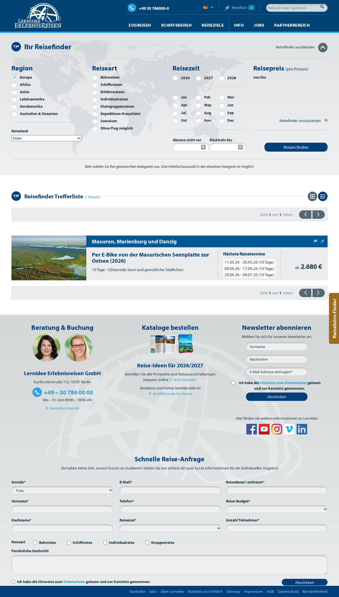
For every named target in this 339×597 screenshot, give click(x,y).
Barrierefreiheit (315, 591)
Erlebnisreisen (108, 92)
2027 (204, 78)
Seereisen (104, 121)
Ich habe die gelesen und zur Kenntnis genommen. (279, 385)
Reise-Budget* (238, 501)
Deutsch (208, 7)
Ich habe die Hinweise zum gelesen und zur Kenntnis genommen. (84, 581)
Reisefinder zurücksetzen (300, 120)
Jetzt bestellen (185, 379)
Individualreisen (110, 99)
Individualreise (121, 542)
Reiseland (19, 130)
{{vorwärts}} (318, 214)
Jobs (259, 25)
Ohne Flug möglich (112, 128)
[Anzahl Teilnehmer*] (277, 528)
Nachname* (21, 520)
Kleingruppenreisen (113, 106)
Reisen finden (296, 147)
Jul (179, 113)
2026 (181, 78)
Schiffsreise (82, 542)
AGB (270, 591)
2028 (227, 78)
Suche (323, 6)
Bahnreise (47, 542)
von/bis (259, 77)
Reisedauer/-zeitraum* (245, 482)
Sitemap (233, 591)
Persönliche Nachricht (30, 550)
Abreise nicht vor (187, 139)
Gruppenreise (162, 542)
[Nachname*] (62, 528)
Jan (180, 97)
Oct (180, 120)
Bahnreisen (106, 77)
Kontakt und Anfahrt (205, 591)
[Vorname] (276, 346)
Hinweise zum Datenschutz (283, 382)
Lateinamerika (27, 99)
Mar (226, 97)
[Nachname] (276, 359)
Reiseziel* (128, 520)
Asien (20, 92)
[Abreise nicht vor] (191, 147)
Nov (203, 120)
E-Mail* (126, 482)
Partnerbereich (292, 25)
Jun (226, 105)
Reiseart (18, 541)
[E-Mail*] (276, 371)
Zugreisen (139, 25)
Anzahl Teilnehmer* (242, 520)
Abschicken (276, 396)
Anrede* (18, 482)
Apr (180, 105)
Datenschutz (74, 581)
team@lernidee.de (64, 408)
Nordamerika (26, 106)
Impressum (253, 591)
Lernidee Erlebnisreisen (38, 15)
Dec (226, 120)
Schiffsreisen (176, 25)
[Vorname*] (62, 509)
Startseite (137, 591)
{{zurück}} (305, 214)
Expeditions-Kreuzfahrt (116, 113)
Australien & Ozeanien (34, 113)
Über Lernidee (172, 591)
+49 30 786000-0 (148, 8)
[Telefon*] (170, 509)
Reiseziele (213, 25)
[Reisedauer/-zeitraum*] (277, 490)
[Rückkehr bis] (228, 147)
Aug (203, 113)
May (203, 105)
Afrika (20, 84)
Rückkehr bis (221, 139)
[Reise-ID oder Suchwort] (297, 8)
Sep (226, 113)
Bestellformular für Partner (172, 393)
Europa (21, 77)
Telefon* (127, 501)
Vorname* (19, 501)
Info (239, 25)
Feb (203, 97)
